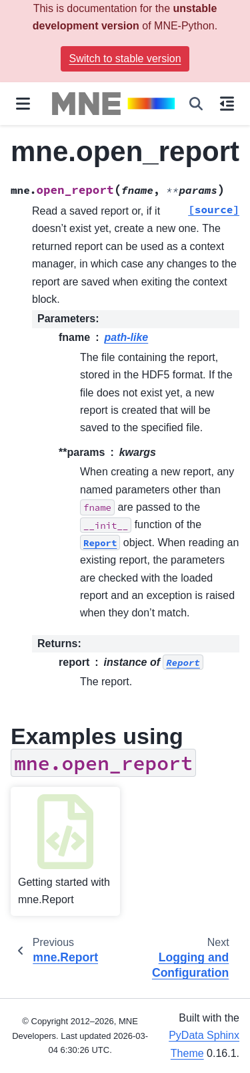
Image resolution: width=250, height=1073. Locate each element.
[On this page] (227, 103)
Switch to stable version (125, 58)
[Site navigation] (23, 103)
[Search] (196, 103)
